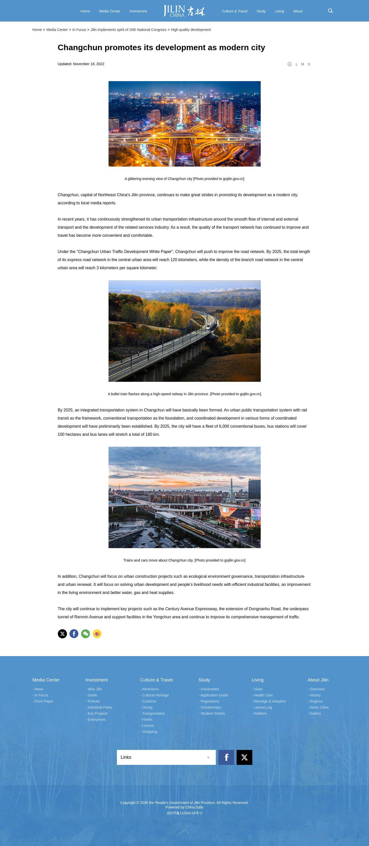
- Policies (93, 701)
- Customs (148, 701)
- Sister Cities (318, 707)
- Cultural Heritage (154, 695)
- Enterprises (96, 719)
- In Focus (40, 695)
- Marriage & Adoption (269, 701)
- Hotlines (259, 713)
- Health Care (262, 695)
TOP (184, 832)
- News (38, 689)
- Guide (91, 695)
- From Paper (42, 701)
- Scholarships (210, 707)
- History (314, 695)
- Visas (257, 689)
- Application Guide (214, 695)
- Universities (209, 689)
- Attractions (149, 689)
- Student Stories (212, 713)
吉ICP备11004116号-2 (184, 813)
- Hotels (146, 719)
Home (37, 30)
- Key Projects (97, 713)
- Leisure (147, 726)
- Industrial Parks (99, 707)
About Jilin (318, 679)
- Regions (315, 701)
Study (204, 679)
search (330, 10)
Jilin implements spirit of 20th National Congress (128, 30)
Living (258, 679)
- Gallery (314, 713)
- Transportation (152, 713)
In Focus (79, 30)
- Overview (316, 689)
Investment (97, 679)
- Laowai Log (262, 707)
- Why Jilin (94, 689)
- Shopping (148, 732)
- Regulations (209, 701)
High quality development (191, 30)
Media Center (57, 30)
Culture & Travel (156, 679)
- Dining (146, 707)
